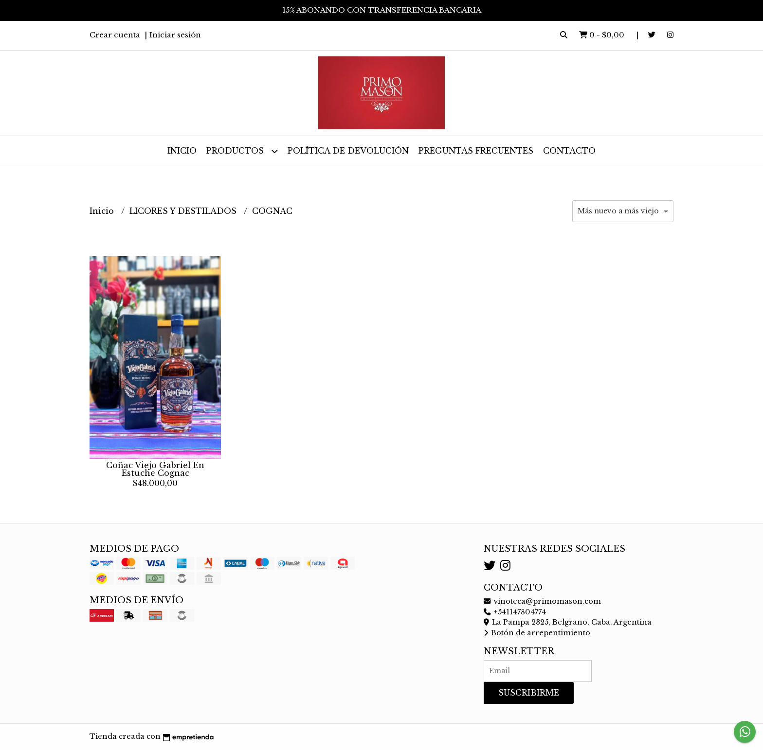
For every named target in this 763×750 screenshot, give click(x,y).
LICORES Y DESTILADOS (184, 211)
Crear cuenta (115, 34)
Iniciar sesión (175, 34)
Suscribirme (528, 693)
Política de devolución (348, 151)
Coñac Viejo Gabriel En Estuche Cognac (155, 469)
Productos (242, 151)
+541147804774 (515, 612)
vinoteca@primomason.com (542, 601)
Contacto (569, 151)
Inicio (182, 151)
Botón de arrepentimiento (537, 632)
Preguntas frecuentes (475, 151)
